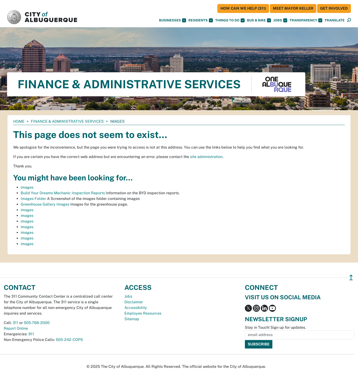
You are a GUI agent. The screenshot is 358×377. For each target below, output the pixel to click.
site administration (206, 156)
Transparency (306, 20)
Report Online (16, 328)
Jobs (280, 20)
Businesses (172, 20)
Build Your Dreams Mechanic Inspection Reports (63, 193)
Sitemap (131, 319)
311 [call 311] (15, 322)
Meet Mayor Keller (293, 8)
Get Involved (334, 8)
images (27, 187)
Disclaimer (133, 302)
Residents (200, 20)
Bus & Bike (259, 20)
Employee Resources (142, 313)
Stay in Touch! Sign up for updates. (275, 327)
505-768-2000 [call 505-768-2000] (37, 322)
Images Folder (33, 198)
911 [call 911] (31, 334)
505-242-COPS (69, 339)
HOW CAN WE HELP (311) (243, 8)
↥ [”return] (351, 277)
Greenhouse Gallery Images (45, 204)
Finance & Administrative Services (67, 121)
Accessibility (135, 307)
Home (18, 121)
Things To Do (230, 20)
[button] (335, 20)
